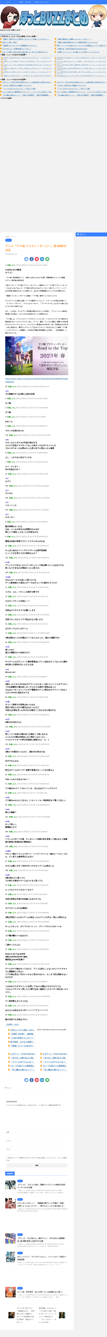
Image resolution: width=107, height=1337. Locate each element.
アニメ (9, 1079)
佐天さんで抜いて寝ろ (9, 42)
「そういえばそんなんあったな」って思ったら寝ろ (19, 89)
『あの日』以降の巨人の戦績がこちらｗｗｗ (17, 85)
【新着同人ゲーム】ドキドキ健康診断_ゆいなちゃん (19, 45)
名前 (7, 1124)
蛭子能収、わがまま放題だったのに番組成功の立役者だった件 (32, 1037)
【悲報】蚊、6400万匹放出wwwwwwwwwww (72, 49)
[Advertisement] (36, 1220)
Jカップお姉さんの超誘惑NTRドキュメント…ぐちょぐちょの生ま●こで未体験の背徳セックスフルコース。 (37, 92)
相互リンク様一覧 (25, 2)
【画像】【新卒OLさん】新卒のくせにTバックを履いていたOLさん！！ (26, 39)
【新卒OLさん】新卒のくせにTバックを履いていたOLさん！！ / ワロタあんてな (25, 72)
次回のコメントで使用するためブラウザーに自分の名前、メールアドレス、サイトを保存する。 (36, 1151)
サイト (8, 1141)
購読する (81, 234)
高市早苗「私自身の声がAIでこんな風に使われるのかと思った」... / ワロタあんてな (26, 58)
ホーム (8, 2)
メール (8, 1132)
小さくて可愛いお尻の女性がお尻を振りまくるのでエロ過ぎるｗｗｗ (25, 52)
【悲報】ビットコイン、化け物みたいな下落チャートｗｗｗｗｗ (78, 52)
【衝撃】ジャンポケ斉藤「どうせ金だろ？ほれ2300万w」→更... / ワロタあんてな (26, 61)
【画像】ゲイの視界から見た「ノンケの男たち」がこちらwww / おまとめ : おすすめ (27, 75)
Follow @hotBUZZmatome (10, 34)
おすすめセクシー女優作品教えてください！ (17, 49)
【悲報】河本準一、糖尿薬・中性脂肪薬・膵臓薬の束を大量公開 (33, 1030)
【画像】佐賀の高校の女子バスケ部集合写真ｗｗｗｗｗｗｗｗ (77, 42)
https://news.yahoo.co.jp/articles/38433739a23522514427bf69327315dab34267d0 (35, 379)
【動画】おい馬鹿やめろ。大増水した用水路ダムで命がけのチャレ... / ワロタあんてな (27, 68)
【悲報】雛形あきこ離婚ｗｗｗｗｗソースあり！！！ (74, 39)
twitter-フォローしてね (42, 2)
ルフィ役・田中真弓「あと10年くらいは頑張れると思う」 (44, 1293)
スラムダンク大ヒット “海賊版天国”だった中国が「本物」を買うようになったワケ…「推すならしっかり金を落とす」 (44, 1199)
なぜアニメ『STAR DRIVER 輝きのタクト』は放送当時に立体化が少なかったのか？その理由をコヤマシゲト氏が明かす (41, 82)
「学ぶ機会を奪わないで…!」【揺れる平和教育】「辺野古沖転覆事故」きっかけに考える (31, 95)
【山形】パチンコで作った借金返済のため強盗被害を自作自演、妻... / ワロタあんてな (27, 65)
